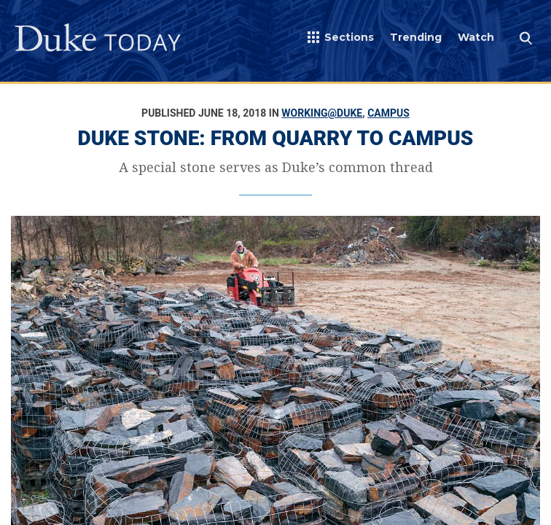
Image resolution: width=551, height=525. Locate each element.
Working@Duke (321, 113)
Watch (476, 37)
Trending (416, 37)
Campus (388, 113)
